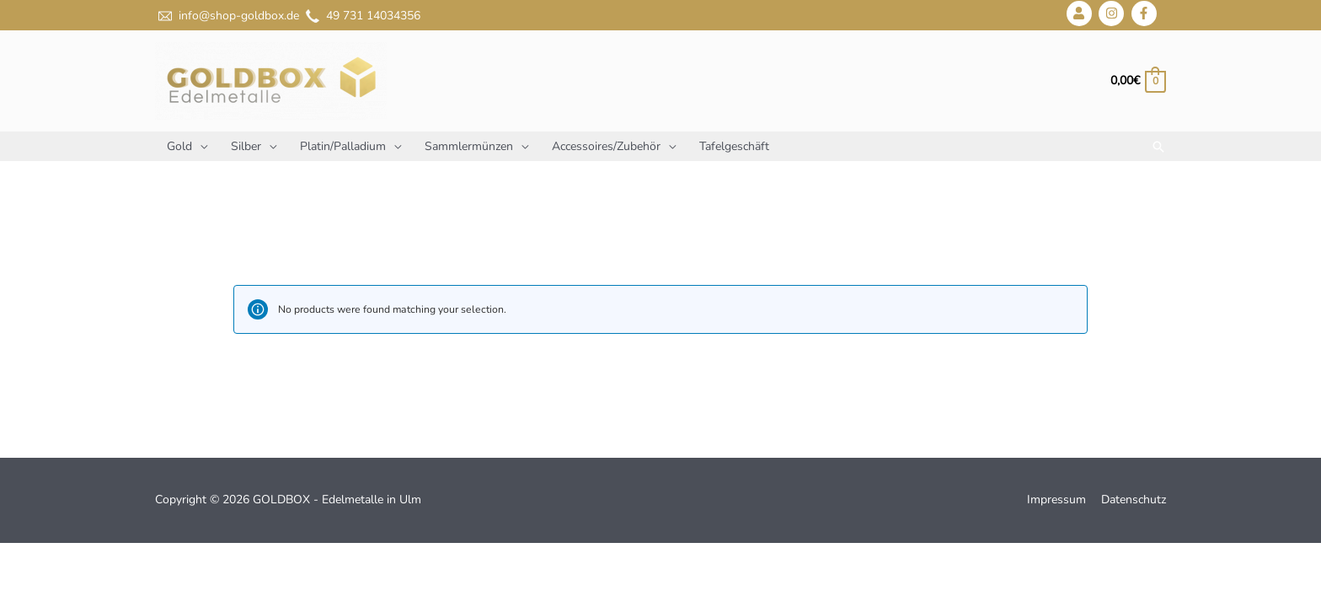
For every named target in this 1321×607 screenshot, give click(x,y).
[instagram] (1113, 13)
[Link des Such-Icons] (1158, 146)
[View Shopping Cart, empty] (1137, 81)
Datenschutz (1133, 500)
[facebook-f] (1146, 13)
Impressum (1056, 500)
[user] (1081, 13)
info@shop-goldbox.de (227, 16)
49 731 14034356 (361, 16)
